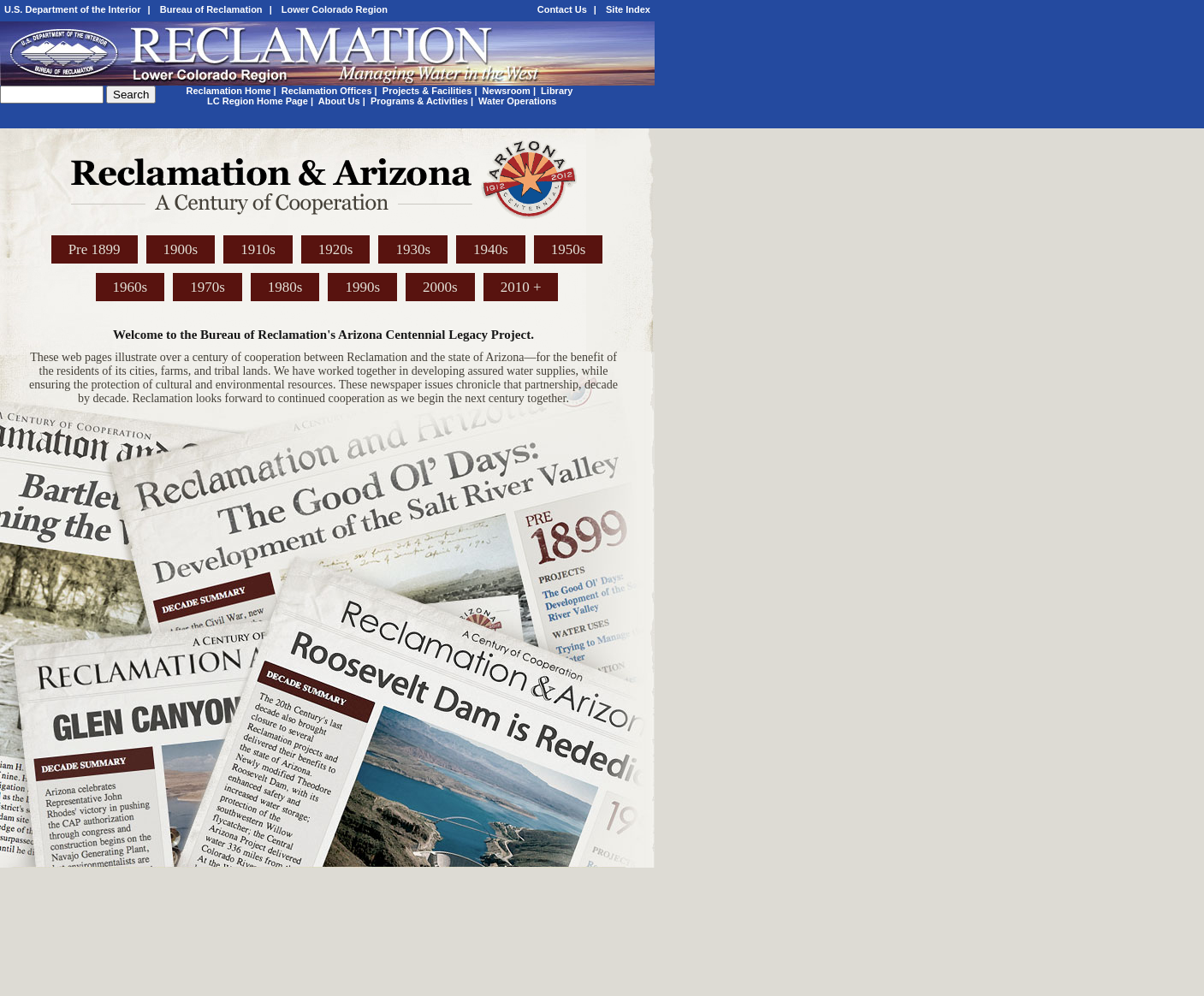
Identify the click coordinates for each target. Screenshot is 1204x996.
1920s (335, 249)
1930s (412, 249)
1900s (181, 249)
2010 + (521, 287)
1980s (285, 287)
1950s (568, 249)
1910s (258, 249)
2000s (440, 287)
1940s (490, 249)
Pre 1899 (94, 249)
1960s (130, 287)
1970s (207, 287)
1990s (362, 287)
